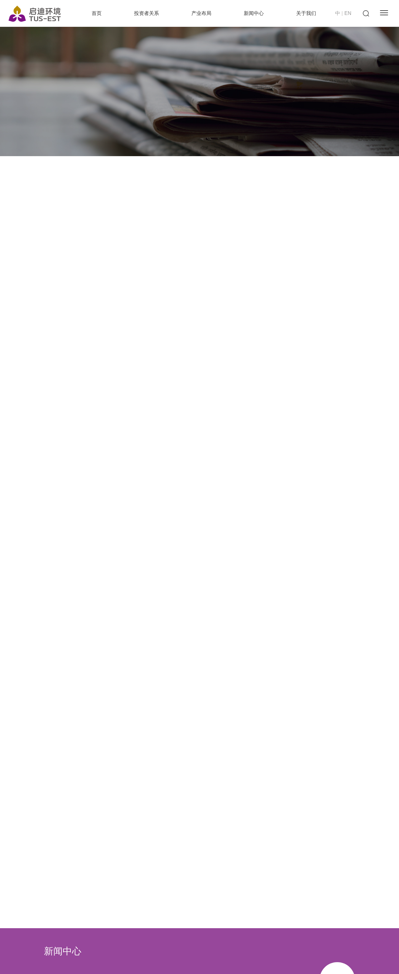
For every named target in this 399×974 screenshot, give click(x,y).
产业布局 (201, 13)
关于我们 (306, 13)
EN (347, 13)
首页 (97, 13)
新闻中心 (254, 13)
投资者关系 (146, 13)
